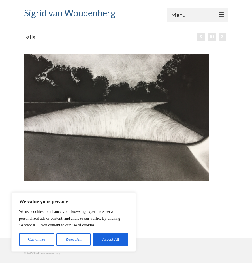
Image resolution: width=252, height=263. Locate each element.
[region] (73, 222)
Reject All (74, 239)
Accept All (110, 239)
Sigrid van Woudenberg (70, 12)
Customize (36, 239)
